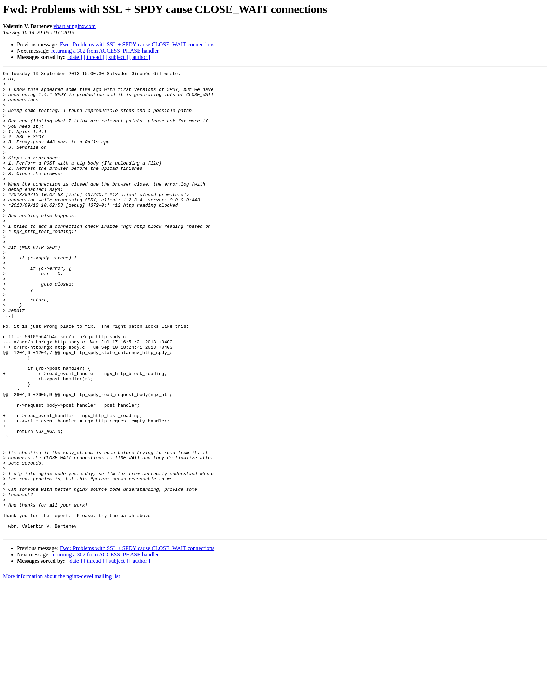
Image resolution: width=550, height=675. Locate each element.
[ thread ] (93, 57)
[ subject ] (117, 57)
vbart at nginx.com (75, 26)
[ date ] (74, 57)
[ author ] (139, 57)
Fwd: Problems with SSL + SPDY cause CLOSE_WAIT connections (137, 44)
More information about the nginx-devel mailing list (61, 669)
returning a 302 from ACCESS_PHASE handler (105, 51)
